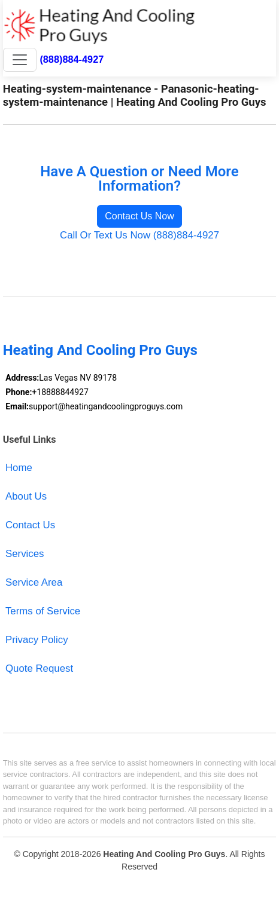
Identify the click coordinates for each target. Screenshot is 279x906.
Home (18, 467)
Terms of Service (42, 611)
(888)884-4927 (72, 59)
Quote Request (39, 668)
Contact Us (30, 525)
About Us (26, 496)
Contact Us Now (139, 216)
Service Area (33, 582)
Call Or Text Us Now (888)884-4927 (139, 235)
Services (24, 553)
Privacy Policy (36, 639)
